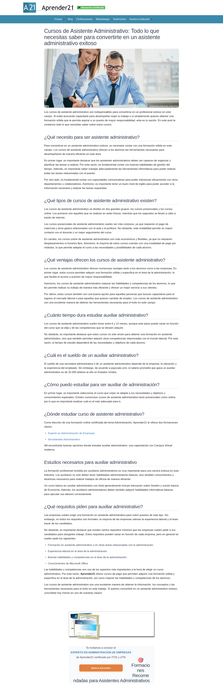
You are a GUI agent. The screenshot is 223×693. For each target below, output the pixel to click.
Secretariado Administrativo (64, 439)
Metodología (102, 19)
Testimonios (119, 19)
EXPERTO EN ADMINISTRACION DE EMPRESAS (101, 652)
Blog (70, 19)
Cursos (59, 19)
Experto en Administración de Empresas (71, 433)
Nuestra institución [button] (140, 19)
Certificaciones (84, 19)
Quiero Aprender (101, 668)
